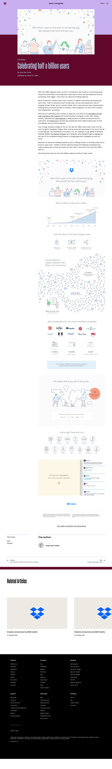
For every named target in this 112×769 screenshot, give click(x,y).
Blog (41, 707)
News (8, 541)
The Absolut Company (58, 134)
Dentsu (97, 134)
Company (22, 60)
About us (72, 707)
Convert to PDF (74, 695)
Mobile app (13, 676)
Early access (13, 690)
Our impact (73, 715)
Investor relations (74, 712)
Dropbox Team (13, 640)
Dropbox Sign (43, 690)
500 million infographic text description (71, 526)
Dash (41, 684)
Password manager (75, 684)
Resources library (44, 712)
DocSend (42, 692)
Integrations (13, 679)
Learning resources (15, 726)
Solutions (12, 684)
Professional (43, 676)
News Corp (54, 121)
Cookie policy (13, 715)
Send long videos (74, 676)
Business (42, 679)
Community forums (45, 718)
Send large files (74, 674)
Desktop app (13, 674)
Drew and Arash (25, 72)
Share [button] (103, 3)
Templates (13, 692)
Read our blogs (14, 740)
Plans (41, 695)
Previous (24, 561)
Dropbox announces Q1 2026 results (22, 637)
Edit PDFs (72, 690)
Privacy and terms (15, 712)
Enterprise (43, 682)
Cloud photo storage (75, 679)
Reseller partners (44, 723)
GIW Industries (60, 118)
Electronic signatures (75, 692)
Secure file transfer (75, 682)
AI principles (13, 720)
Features (12, 682)
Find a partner (44, 728)
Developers (43, 715)
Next (94, 561)
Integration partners (45, 726)
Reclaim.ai (42, 687)
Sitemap (12, 723)
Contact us (13, 710)
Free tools (12, 695)
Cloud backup (73, 687)
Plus (41, 674)
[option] (33, 621)
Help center (13, 707)
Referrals (42, 720)
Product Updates (44, 697)
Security (12, 687)
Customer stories (44, 710)
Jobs (71, 710)
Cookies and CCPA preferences (18, 718)
